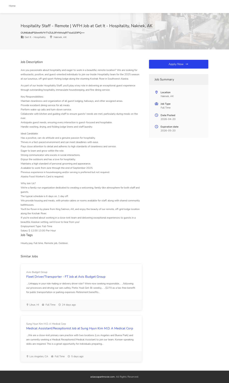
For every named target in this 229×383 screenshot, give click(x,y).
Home (12, 6)
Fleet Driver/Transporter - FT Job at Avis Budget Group (65, 277)
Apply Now (179, 64)
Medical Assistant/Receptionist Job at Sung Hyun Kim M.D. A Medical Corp (79, 328)
